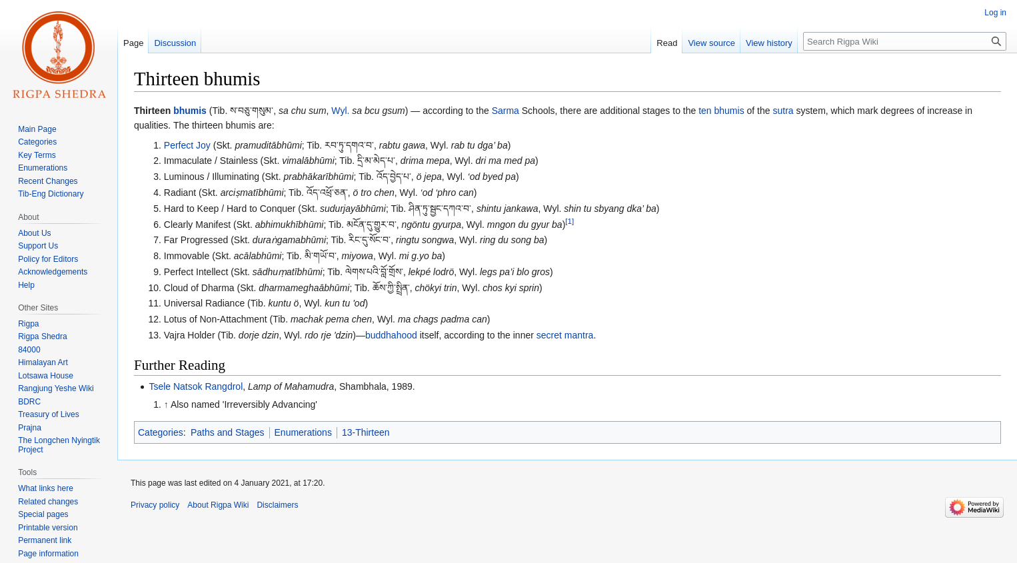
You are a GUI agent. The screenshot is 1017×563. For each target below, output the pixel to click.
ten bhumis (721, 110)
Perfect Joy (187, 145)
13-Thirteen (366, 432)
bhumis (190, 110)
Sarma (505, 110)
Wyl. (340, 110)
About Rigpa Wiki (218, 505)
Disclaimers (277, 505)
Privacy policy (155, 505)
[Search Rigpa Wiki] (904, 41)
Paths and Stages (228, 432)
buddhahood (391, 335)
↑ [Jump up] (166, 404)
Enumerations (303, 432)
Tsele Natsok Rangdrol (196, 386)
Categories (160, 432)
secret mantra (565, 335)
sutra (782, 110)
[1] (569, 221)
